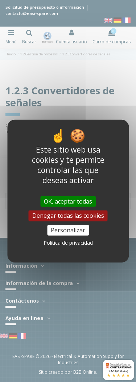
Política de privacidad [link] (68, 242)
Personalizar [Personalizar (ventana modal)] (68, 230)
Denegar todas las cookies (68, 216)
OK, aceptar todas (68, 201)
